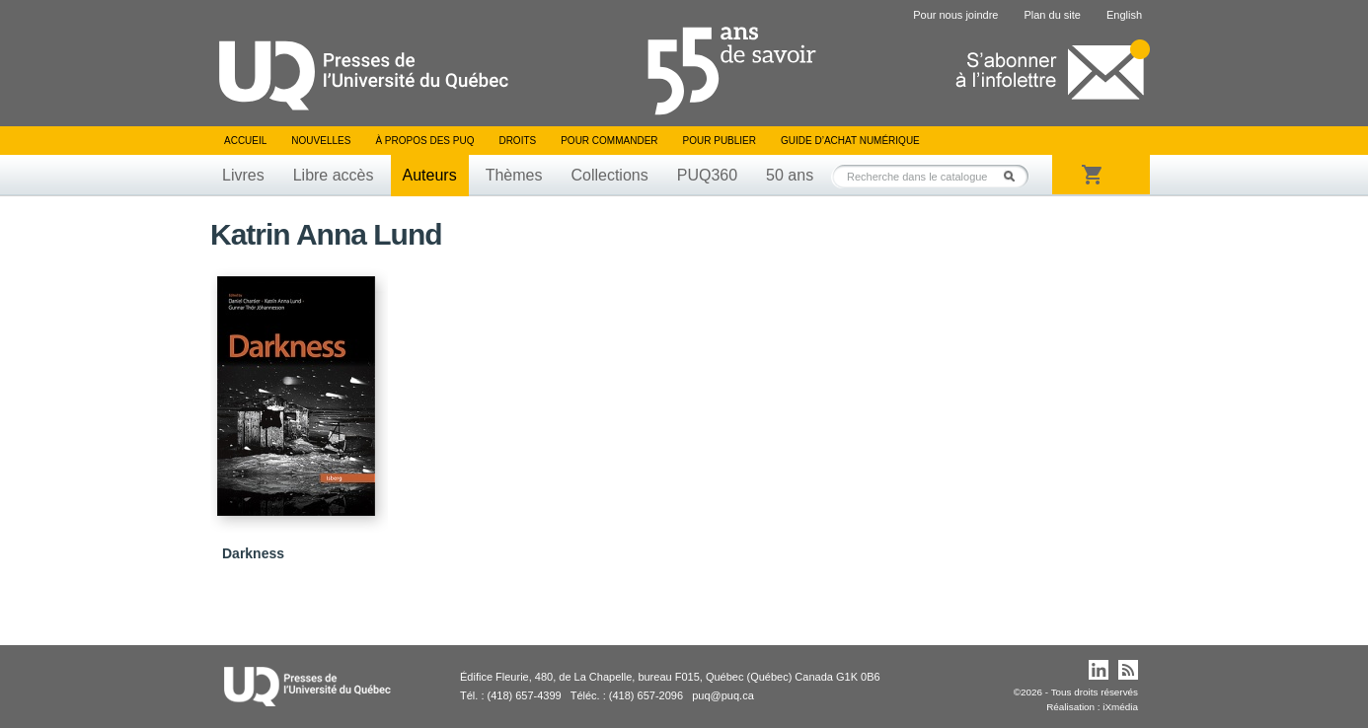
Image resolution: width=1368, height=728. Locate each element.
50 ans (789, 175)
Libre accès (333, 175)
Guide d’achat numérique (850, 140)
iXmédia (1120, 706)
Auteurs (430, 175)
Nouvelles (320, 140)
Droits (517, 140)
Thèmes (514, 175)
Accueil (245, 140)
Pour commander (609, 140)
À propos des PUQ (424, 140)
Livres (243, 175)
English (1124, 15)
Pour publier (719, 140)
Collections (608, 175)
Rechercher (1014, 176)
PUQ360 (707, 175)
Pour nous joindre (955, 15)
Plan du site (1052, 15)
